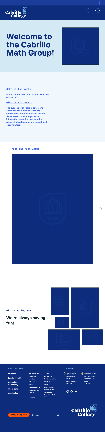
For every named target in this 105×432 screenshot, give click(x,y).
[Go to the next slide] (100, 209)
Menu (93, 10)
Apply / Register (19, 415)
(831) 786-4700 (89, 383)
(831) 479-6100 (71, 383)
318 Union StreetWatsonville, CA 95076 (89, 378)
